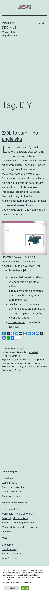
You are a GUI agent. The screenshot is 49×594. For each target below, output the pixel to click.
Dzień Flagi (7, 478)
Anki (8, 359)
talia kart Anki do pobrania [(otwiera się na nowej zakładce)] (23, 304)
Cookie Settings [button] (11, 588)
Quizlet (31, 366)
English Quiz (14, 509)
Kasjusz (6, 522)
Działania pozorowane (23, 522)
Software (16, 356)
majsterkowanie (9, 363)
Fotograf (6, 518)
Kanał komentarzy (11, 553)
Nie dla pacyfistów (24, 513)
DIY (13, 359)
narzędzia (22, 366)
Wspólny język (9, 482)
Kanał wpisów (9, 549)
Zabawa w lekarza (11, 491)
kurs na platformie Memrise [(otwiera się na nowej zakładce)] (24, 277)
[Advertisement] (24, 70)
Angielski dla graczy (12, 496)
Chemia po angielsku (13, 487)
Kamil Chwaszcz (23, 359)
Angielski (33, 352)
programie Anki (36, 308)
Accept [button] (25, 588)
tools (19, 370)
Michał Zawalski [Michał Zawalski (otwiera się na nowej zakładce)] (17, 151)
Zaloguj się (7, 544)
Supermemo (41, 366)
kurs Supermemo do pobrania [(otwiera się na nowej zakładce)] (25, 290)
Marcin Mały (8, 527)
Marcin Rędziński (25, 363)
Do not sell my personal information (18, 583)
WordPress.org (10, 558)
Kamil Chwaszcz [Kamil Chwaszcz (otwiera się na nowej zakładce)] (26, 200)
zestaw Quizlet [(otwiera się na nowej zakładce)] (16, 322)
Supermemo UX (17, 299)
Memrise (38, 363)
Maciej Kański (37, 359)
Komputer (6, 356)
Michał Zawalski (9, 366)
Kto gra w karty (20, 518)
